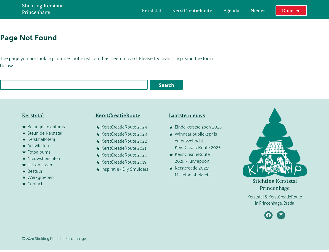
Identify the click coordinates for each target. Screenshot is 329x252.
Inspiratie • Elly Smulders (124, 169)
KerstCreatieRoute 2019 (124, 162)
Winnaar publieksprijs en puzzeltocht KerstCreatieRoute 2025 (198, 141)
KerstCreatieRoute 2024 (124, 126)
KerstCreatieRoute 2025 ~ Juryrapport (192, 158)
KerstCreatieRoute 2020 (124, 155)
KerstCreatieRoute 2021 (123, 148)
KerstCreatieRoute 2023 (124, 134)
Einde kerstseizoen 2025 (198, 126)
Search (166, 84)
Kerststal (33, 115)
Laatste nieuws (187, 115)
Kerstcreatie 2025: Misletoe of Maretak (194, 171)
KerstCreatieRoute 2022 (124, 141)
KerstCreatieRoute (118, 115)
